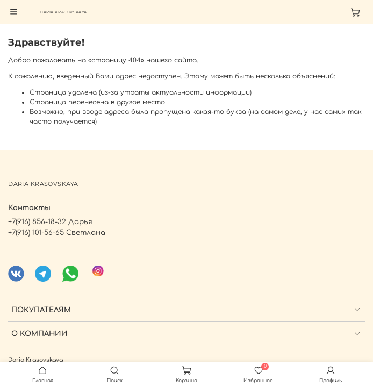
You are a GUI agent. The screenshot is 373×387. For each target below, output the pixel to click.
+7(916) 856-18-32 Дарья (50, 222)
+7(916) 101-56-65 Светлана (56, 232)
